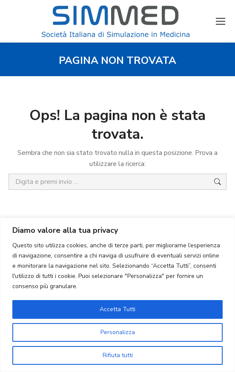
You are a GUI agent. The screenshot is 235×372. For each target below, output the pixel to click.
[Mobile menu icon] (220, 21)
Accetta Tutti (117, 309)
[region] (117, 294)
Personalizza (117, 332)
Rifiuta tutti (118, 355)
